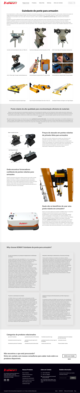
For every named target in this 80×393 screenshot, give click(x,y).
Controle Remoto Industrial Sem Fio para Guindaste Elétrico (42, 75)
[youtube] (8, 380)
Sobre (56, 391)
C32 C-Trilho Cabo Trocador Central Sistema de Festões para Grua (21, 75)
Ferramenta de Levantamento (28, 378)
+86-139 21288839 (46, 374)
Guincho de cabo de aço (46, 343)
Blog (75, 391)
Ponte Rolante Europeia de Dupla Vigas (17, 100)
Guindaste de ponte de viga (47, 336)
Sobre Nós (41, 3)
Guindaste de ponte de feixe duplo (31, 343)
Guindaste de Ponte (26, 376)
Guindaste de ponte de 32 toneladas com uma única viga (65, 337)
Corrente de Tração (26, 383)
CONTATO (61, 391)
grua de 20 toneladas (12, 336)
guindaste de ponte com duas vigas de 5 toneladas (49, 341)
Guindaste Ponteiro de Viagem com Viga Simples (62, 100)
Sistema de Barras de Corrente (28, 380)
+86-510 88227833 (46, 372)
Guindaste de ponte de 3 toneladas (15, 343)
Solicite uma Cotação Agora (69, 356)
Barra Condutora (25, 372)
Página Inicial (25, 3)
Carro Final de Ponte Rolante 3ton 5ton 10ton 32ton (40, 100)
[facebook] (5, 380)
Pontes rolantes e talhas (63, 343)
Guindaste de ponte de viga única (14, 340)
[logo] (10, 370)
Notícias (49, 3)
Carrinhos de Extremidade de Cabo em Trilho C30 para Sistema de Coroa (22, 50)
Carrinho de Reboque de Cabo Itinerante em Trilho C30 (41, 50)
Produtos (34, 3)
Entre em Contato (58, 3)
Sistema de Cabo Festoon (27, 374)
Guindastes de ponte (62, 340)
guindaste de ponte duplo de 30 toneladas (30, 341)
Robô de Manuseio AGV (27, 381)
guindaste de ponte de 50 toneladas (32, 336)
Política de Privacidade (68, 391)
